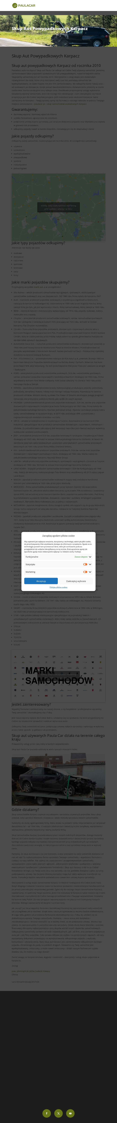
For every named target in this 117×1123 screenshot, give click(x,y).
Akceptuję (41, 581)
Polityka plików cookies (58, 587)
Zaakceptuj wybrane (76, 581)
